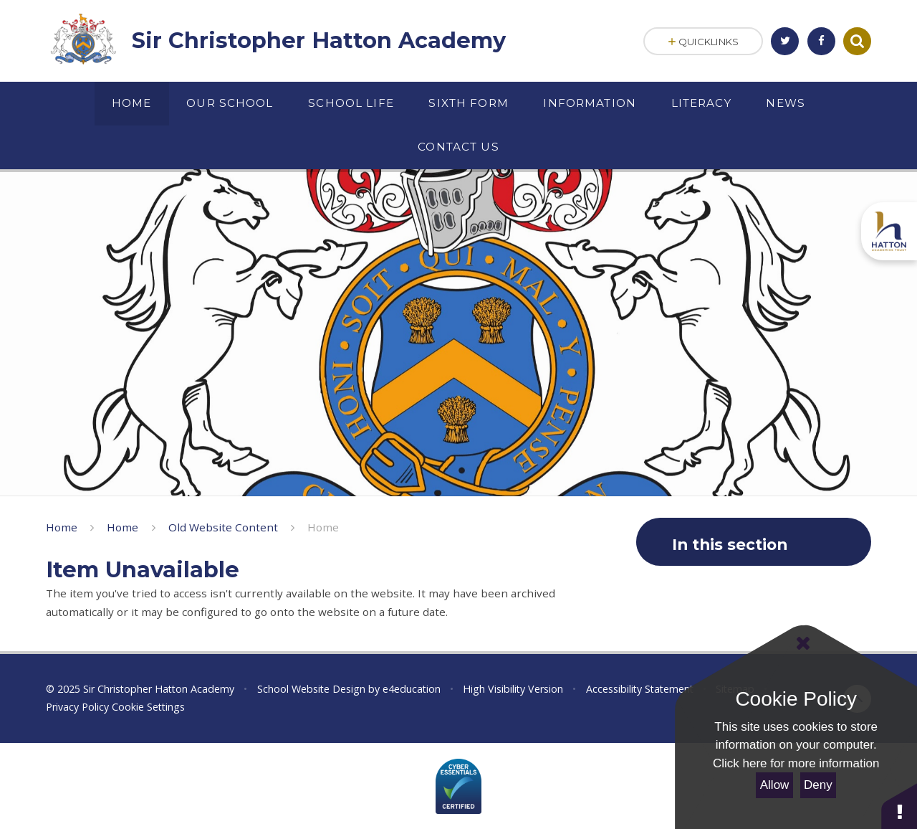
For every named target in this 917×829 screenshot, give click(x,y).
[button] (899, 805)
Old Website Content (223, 527)
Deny (818, 785)
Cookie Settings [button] (148, 707)
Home (61, 527)
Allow (774, 785)
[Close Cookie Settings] (802, 643)
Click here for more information (796, 763)
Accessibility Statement (639, 689)
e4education (412, 689)
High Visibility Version (513, 689)
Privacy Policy (77, 707)
